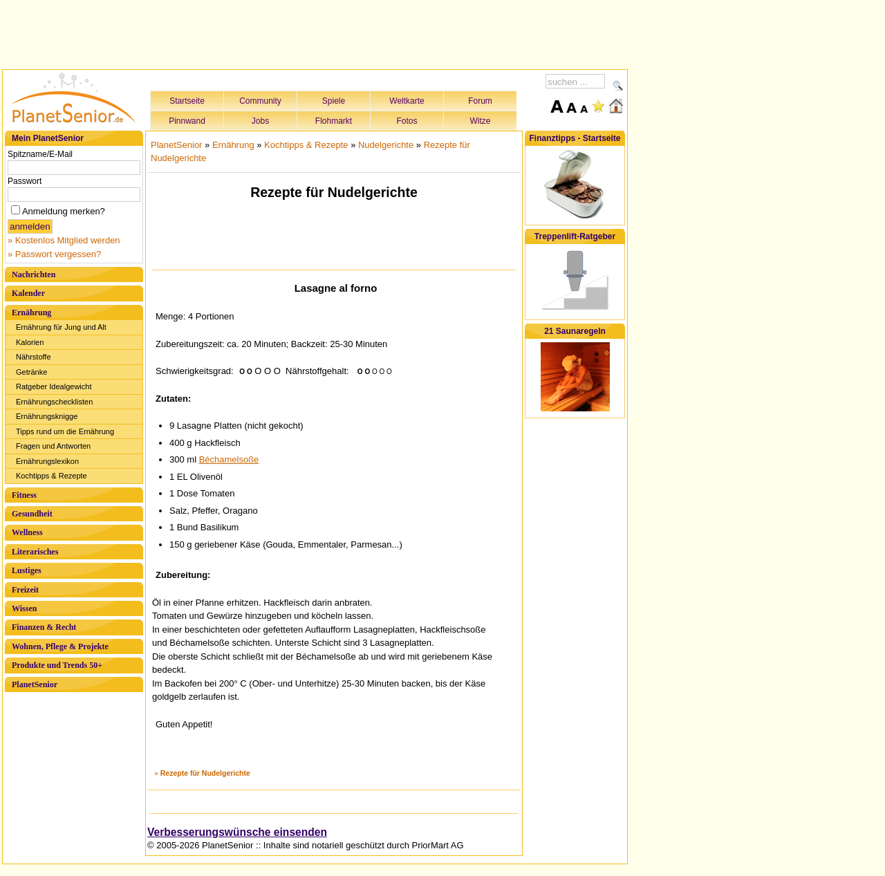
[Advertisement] (315, 32)
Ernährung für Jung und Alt (61, 327)
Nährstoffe (33, 357)
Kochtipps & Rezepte (51, 476)
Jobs (260, 121)
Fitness (24, 495)
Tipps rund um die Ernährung (65, 431)
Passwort (24, 181)
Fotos (406, 121)
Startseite (187, 101)
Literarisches (35, 552)
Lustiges (26, 570)
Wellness (27, 532)
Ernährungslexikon (47, 461)
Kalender (28, 293)
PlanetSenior (34, 684)
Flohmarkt (333, 121)
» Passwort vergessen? (54, 254)
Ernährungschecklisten (54, 402)
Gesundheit (32, 514)
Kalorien (30, 342)
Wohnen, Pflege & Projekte (60, 646)
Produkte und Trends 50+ (57, 665)
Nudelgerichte (385, 145)
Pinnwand (187, 121)
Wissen (24, 608)
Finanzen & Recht (44, 627)
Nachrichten (33, 274)
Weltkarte (406, 101)
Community (260, 101)
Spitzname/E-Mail (40, 154)
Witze (480, 121)
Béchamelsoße (229, 459)
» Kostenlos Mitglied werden (64, 240)
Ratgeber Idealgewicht (53, 386)
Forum (480, 101)
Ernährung (31, 312)
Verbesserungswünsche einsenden (237, 832)
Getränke (31, 372)
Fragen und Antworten (53, 446)
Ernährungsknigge (46, 416)
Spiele (333, 101)
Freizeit (25, 590)
